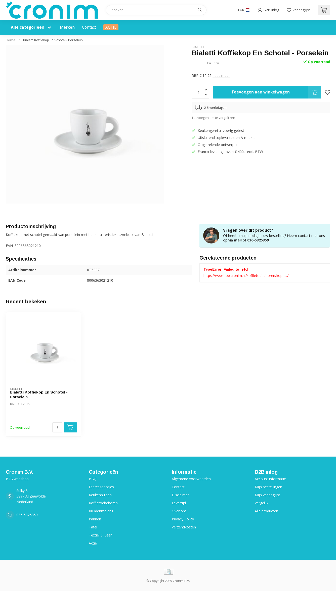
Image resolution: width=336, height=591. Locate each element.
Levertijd (179, 503)
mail (238, 240)
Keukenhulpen (100, 494)
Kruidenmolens (101, 511)
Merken (67, 27)
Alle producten (266, 511)
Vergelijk (261, 503)
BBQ (93, 478)
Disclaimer (180, 494)
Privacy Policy (183, 519)
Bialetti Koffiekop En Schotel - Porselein (53, 40)
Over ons (179, 511)
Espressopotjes (101, 486)
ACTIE (110, 27)
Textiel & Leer (100, 535)
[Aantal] (57, 427)
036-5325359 (258, 240)
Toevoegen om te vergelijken (213, 118)
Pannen (95, 519)
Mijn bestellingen (268, 486)
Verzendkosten (184, 527)
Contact (89, 27)
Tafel (93, 527)
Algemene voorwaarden (191, 478)
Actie (93, 543)
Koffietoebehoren (103, 503)
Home (10, 40)
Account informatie (270, 478)
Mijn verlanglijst (267, 494)
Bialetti (198, 46)
